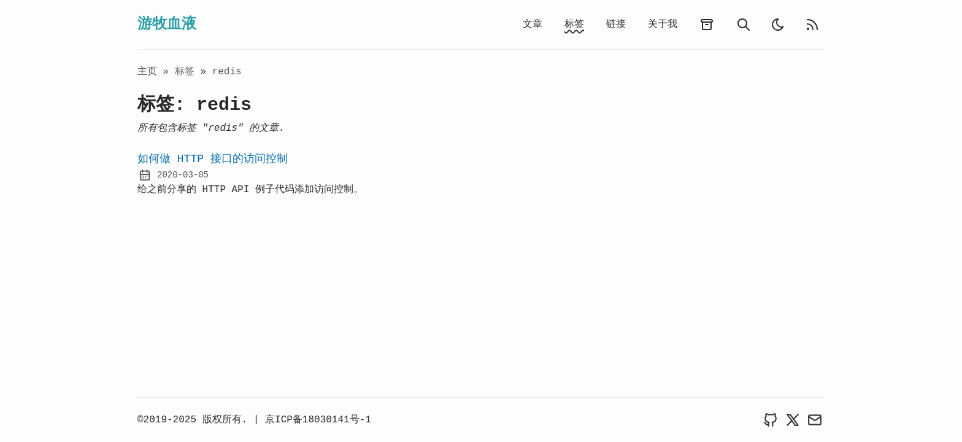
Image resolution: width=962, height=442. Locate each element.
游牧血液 (166, 24)
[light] (778, 24)
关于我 (662, 24)
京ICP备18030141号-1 (318, 419)
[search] (743, 24)
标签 (574, 24)
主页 (147, 71)
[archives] (707, 24)
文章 (532, 24)
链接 (616, 24)
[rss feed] (812, 24)
